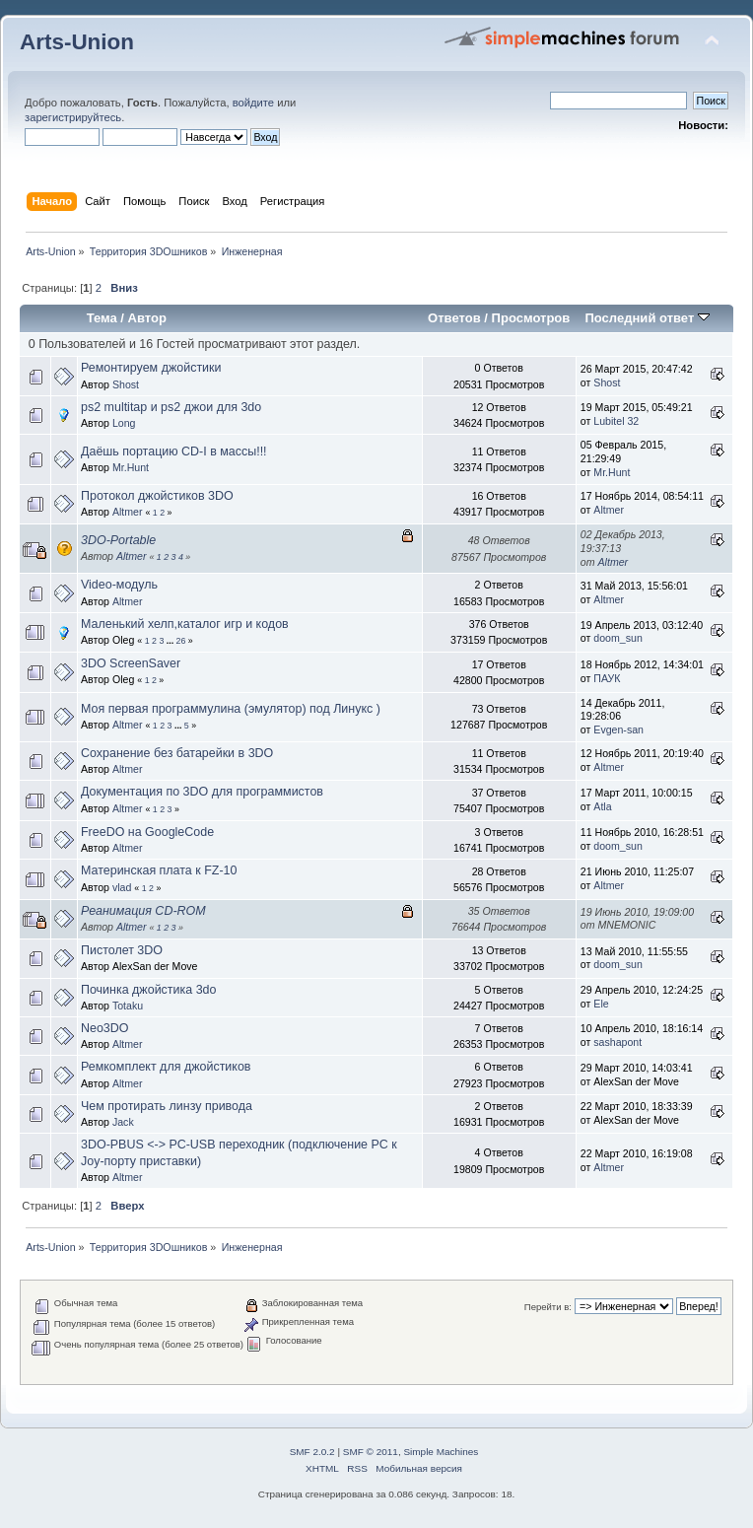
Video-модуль (119, 584)
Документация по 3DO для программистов (202, 792)
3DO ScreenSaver (130, 663)
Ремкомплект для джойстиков (165, 1067)
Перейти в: (548, 1306)
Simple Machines (440, 1451)
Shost (125, 384)
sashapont (617, 1042)
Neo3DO (105, 1028)
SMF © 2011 (370, 1451)
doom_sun (617, 638)
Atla (602, 806)
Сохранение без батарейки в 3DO (177, 753)
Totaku (127, 1005)
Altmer (127, 512)
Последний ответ (646, 318)
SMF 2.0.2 (312, 1451)
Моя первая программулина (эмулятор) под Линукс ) (230, 709)
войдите (253, 102)
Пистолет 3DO (122, 950)
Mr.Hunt (130, 467)
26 (181, 641)
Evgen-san (618, 729)
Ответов (454, 318)
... (171, 641)
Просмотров (531, 318)
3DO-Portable (118, 540)
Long (124, 423)
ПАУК (606, 678)
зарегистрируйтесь (73, 117)
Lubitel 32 (616, 421)
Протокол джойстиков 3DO (157, 496)
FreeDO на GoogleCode (147, 832)
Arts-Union (77, 42)
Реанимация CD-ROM (143, 911)
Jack (123, 1122)
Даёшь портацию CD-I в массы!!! (174, 451)
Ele (600, 1003)
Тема (102, 318)
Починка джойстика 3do (148, 990)
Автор (147, 318)
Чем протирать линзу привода (166, 1106)
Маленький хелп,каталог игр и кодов (185, 624)
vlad (121, 887)
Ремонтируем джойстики (151, 368)
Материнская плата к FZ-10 (159, 870)
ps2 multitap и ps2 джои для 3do (171, 407)
